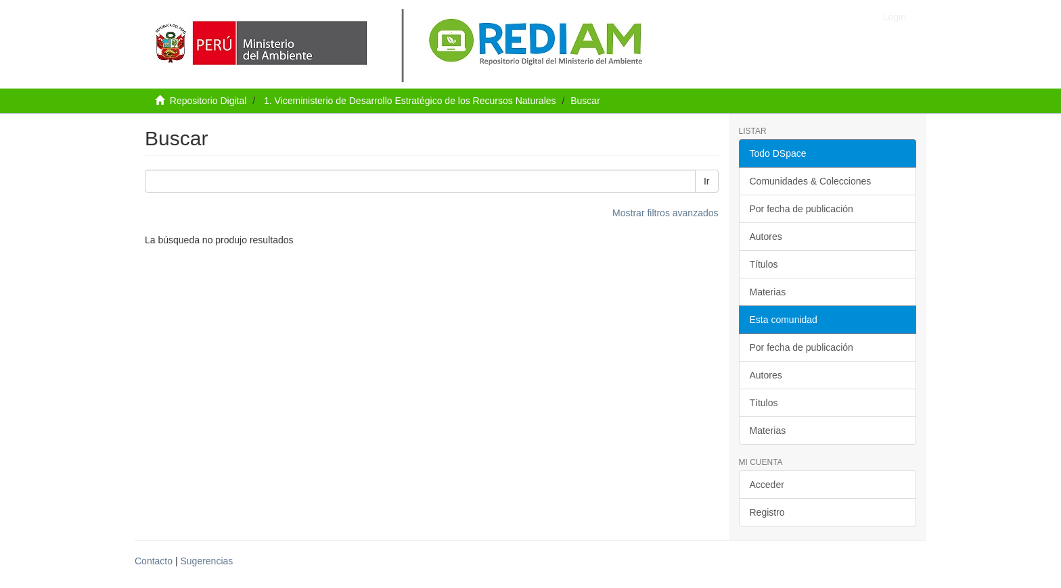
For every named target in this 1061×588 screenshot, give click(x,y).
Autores (766, 236)
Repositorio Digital (208, 100)
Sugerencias (206, 561)
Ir (707, 181)
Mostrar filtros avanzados (665, 212)
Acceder (767, 484)
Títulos (764, 264)
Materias (768, 292)
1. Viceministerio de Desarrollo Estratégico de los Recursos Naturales (410, 100)
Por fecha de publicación (801, 208)
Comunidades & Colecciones (811, 181)
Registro (767, 512)
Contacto (154, 561)
